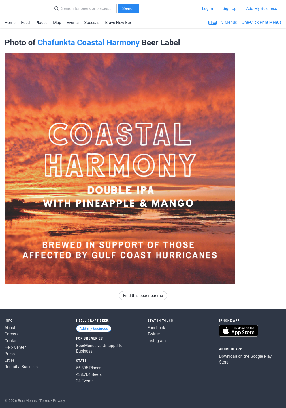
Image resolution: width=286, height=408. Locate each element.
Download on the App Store (238, 331)
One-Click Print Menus (261, 22)
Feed (25, 22)
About (10, 327)
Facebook (156, 327)
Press (10, 353)
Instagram (157, 340)
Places (41, 22)
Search (128, 8)
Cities (10, 360)
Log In (207, 8)
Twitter (154, 334)
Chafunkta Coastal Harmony (88, 42)
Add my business (93, 328)
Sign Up (229, 8)
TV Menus (228, 22)
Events (73, 22)
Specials (91, 22)
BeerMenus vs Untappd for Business (100, 348)
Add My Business (261, 8)
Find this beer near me (143, 295)
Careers (11, 334)
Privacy (59, 400)
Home (10, 22)
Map (57, 22)
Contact (12, 340)
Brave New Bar (118, 22)
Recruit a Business (21, 366)
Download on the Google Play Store (245, 359)
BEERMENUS (25, 8)
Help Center (15, 347)
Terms (44, 400)
